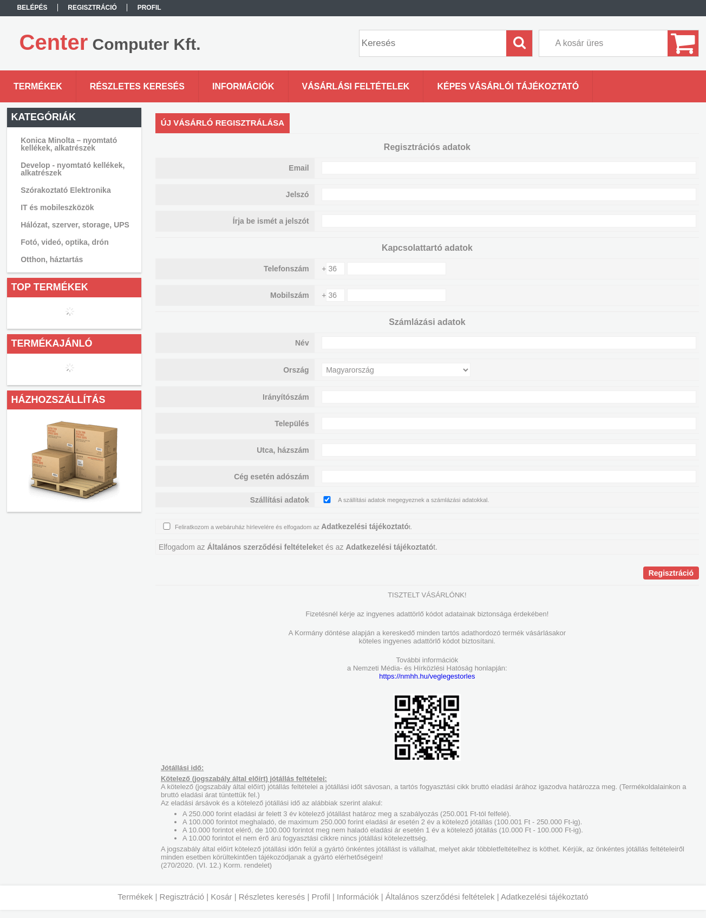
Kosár (221, 896)
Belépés (32, 7)
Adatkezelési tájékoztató (545, 896)
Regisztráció (182, 896)
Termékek (135, 896)
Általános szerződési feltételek (440, 896)
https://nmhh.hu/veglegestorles (427, 676)
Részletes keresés (272, 896)
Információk (358, 896)
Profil (321, 896)
